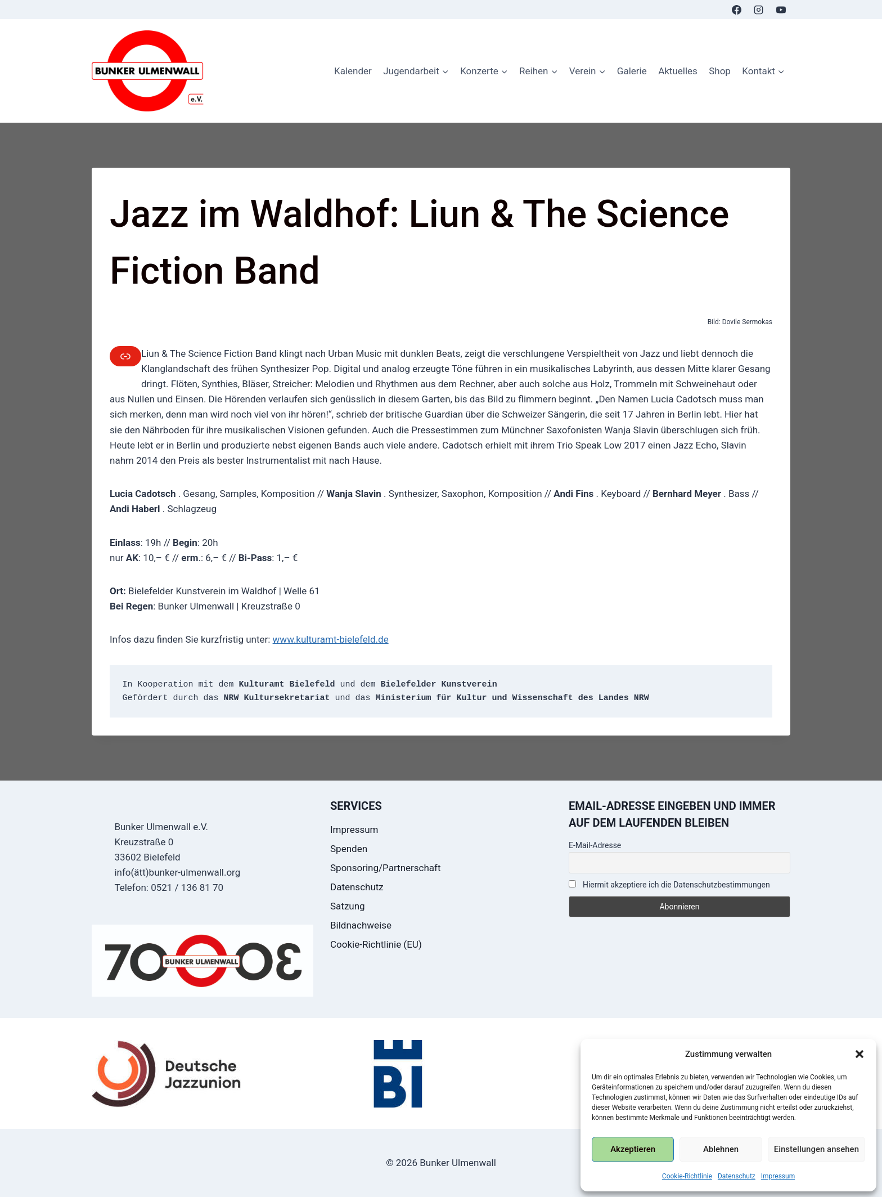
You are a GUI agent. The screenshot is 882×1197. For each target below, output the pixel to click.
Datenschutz (736, 1176)
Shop (720, 71)
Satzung (347, 906)
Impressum (778, 1176)
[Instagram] (758, 9)
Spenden (348, 848)
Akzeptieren (632, 1149)
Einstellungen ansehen (816, 1149)
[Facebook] (736, 9)
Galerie (632, 71)
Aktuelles (678, 71)
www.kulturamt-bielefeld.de (331, 639)
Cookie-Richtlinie (687, 1176)
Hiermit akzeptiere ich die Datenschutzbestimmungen (669, 884)
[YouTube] (780, 9)
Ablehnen (721, 1149)
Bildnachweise (361, 925)
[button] (859, 1054)
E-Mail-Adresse (595, 845)
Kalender (353, 71)
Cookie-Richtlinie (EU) (376, 944)
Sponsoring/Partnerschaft (385, 867)
